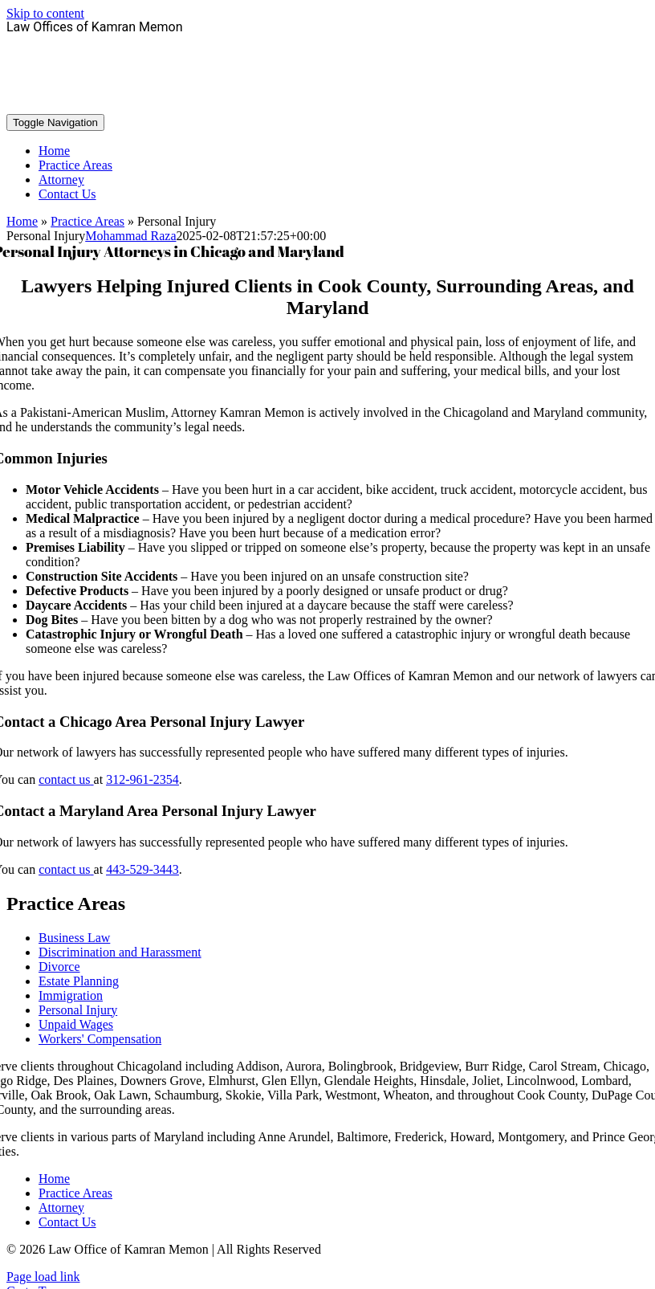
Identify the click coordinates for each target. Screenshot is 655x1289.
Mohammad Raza (130, 236)
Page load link (43, 1276)
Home (22, 221)
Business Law (74, 937)
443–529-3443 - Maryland (327, 94)
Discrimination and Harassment (120, 952)
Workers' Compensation (100, 1039)
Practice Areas (87, 221)
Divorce (59, 966)
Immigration (71, 995)
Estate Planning (79, 981)
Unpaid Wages (76, 1024)
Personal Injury (78, 1010)
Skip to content (45, 13)
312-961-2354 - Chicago (327, 54)
